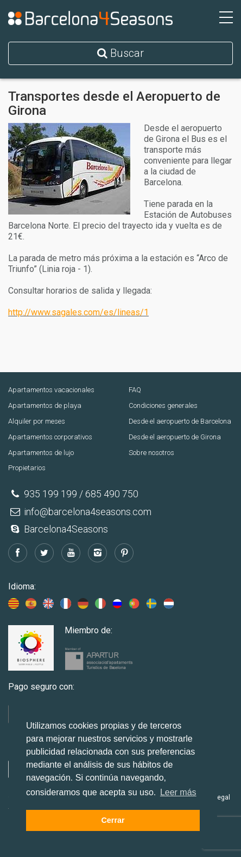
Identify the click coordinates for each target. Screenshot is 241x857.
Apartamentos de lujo (41, 453)
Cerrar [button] (112, 820)
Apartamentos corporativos (50, 437)
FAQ (135, 390)
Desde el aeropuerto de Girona (175, 437)
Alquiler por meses (36, 421)
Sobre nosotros (151, 453)
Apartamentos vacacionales (51, 390)
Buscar (120, 53)
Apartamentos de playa (44, 405)
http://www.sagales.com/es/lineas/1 (78, 312)
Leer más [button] (178, 792)
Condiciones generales (163, 405)
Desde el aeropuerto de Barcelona (180, 421)
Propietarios (27, 468)
